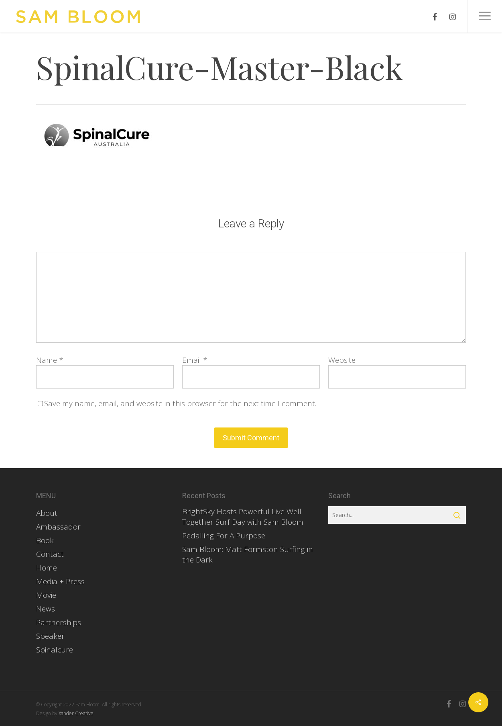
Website (342, 360)
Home (46, 567)
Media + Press (60, 581)
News (45, 608)
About (46, 513)
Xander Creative (76, 713)
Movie (46, 595)
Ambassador (58, 526)
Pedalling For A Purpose (223, 535)
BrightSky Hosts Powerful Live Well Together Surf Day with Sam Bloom (242, 516)
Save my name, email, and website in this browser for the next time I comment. (180, 403)
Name (49, 360)
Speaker (50, 636)
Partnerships (58, 622)
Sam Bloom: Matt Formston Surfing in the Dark (247, 554)
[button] (484, 16)
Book (45, 540)
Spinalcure (54, 649)
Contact (50, 554)
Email (194, 360)
